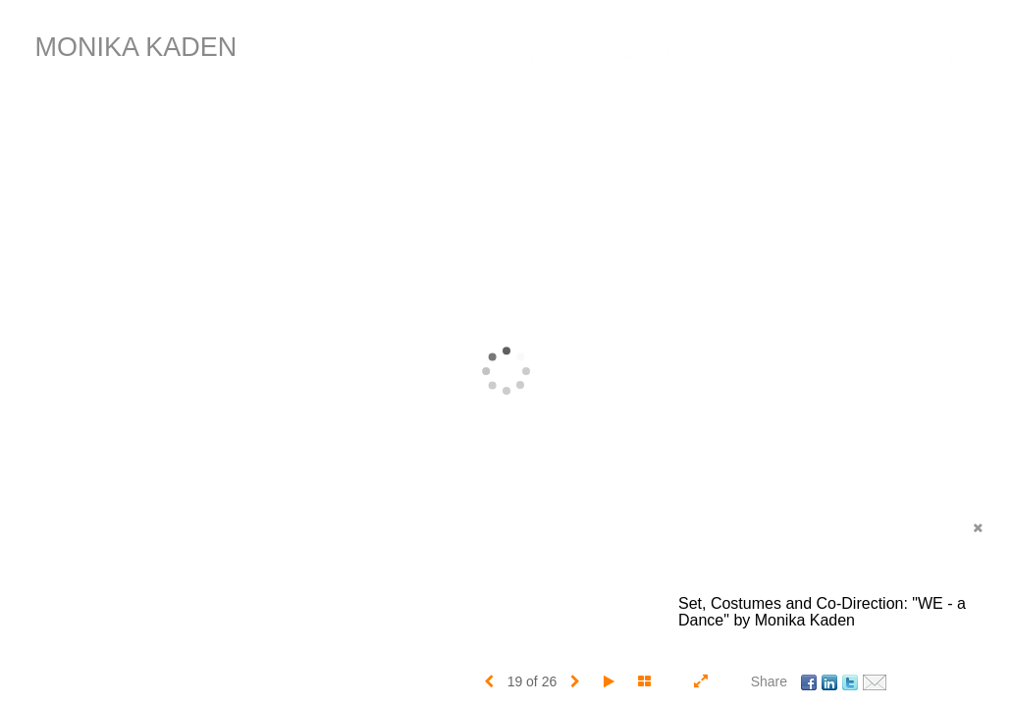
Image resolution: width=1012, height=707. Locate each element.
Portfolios (543, 56)
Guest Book (786, 56)
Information (664, 56)
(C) (957, 56)
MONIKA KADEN (136, 47)
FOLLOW (890, 56)
